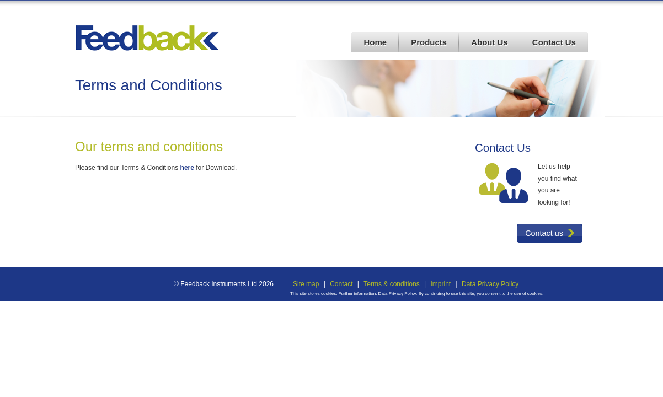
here (187, 167)
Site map (306, 284)
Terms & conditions (391, 284)
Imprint (440, 284)
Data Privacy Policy (490, 284)
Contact (341, 284)
